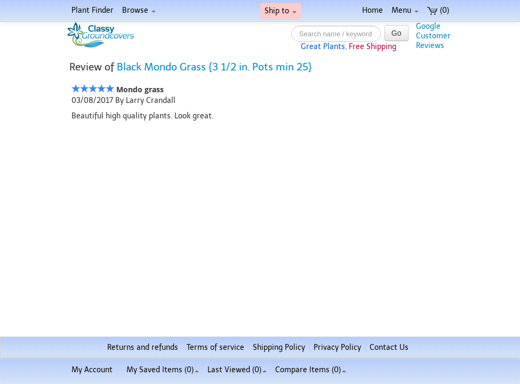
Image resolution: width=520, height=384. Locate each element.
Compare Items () (310, 369)
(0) (438, 10)
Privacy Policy (337, 347)
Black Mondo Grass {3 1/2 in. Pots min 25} (214, 67)
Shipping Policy (279, 347)
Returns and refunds (142, 347)
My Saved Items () (162, 369)
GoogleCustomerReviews (433, 36)
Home (372, 10)
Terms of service (215, 347)
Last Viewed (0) (237, 369)
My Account (92, 369)
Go (396, 33)
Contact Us (389, 347)
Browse (139, 10)
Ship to (281, 10)
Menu (405, 10)
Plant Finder (92, 10)
